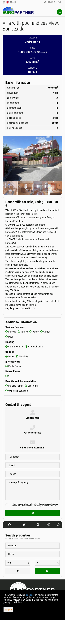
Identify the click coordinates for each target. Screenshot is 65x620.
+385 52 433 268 (52, 2)
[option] (10, 188)
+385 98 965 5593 (32, 432)
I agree (8, 609)
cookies (29, 594)
